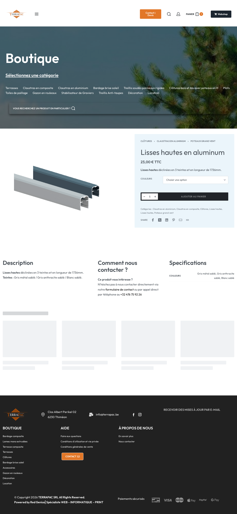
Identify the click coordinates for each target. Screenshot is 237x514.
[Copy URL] (187, 220)
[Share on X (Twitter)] (159, 220)
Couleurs (146, 178)
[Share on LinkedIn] (166, 220)
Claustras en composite (188, 209)
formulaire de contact (119, 289)
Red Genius (37, 502)
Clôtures (146, 141)
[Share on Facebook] (152, 220)
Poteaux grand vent (203, 141)
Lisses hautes (215, 209)
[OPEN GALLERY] (61, 192)
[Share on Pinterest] (173, 220)
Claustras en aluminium (171, 141)
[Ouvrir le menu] (37, 14)
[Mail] (180, 220)
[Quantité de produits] (150, 196)
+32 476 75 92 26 (131, 294)
